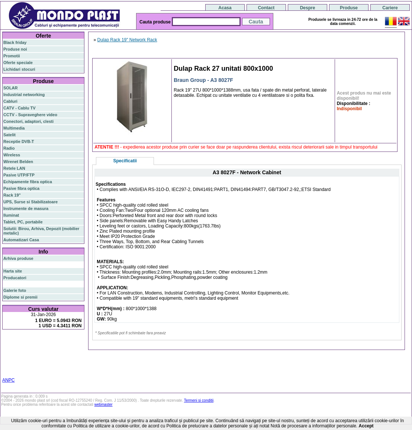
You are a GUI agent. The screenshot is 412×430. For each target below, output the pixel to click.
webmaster (103, 404)
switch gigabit (46, 352)
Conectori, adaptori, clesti (28, 121)
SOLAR (10, 88)
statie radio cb (17, 370)
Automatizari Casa (21, 240)
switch (44, 341)
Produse (349, 7)
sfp (69, 352)
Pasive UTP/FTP (19, 175)
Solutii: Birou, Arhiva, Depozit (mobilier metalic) (41, 230)
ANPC (8, 380)
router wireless (17, 352)
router (61, 341)
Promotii (11, 56)
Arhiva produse (18, 258)
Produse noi (15, 49)
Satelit (9, 135)
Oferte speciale (18, 62)
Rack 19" (12, 195)
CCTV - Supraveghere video (30, 114)
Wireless (11, 155)
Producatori (14, 277)
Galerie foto (14, 290)
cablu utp (12, 361)
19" (40, 365)
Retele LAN (14, 168)
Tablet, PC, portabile (23, 222)
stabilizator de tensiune (25, 356)
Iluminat (11, 215)
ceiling (55, 356)
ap (63, 352)
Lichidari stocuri (19, 69)
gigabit (62, 347)
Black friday (14, 42)
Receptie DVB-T (18, 141)
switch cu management (58, 361)
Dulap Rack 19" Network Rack (127, 39)
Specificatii (125, 160)
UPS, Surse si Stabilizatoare (30, 202)
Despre (307, 7)
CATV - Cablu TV (19, 108)
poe (74, 347)
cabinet (10, 365)
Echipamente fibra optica (27, 181)
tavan (68, 356)
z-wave (28, 361)
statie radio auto (60, 365)
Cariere (389, 7)
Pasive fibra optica (21, 188)
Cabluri (10, 101)
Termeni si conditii (198, 400)
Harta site (12, 271)
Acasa (224, 7)
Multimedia (14, 128)
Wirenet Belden (18, 161)
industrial (27, 365)
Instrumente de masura (25, 208)
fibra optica (19, 341)
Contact (266, 7)
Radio (9, 148)
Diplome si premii (20, 297)
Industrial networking (24, 94)
